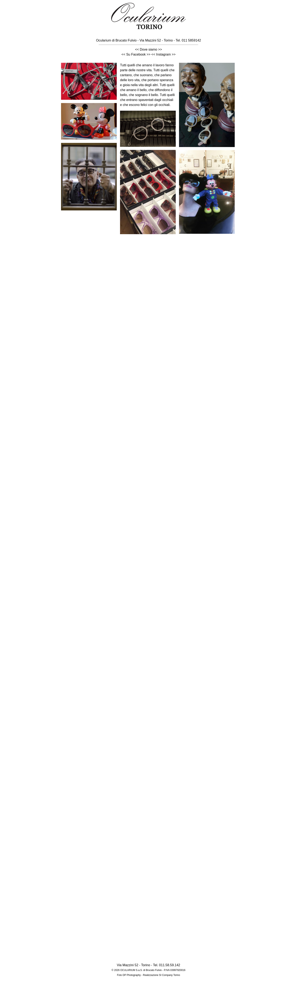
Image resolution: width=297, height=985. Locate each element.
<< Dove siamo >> (148, 49)
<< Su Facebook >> (136, 54)
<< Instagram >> (163, 54)
